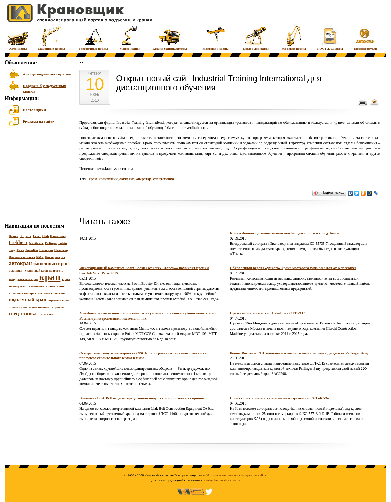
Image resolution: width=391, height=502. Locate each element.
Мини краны (130, 37)
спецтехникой (90, 158)
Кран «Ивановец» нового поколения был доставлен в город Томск (284, 233)
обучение (126, 179)
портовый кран (58, 300)
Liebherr (18, 242)
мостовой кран (48, 293)
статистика (45, 314)
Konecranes (58, 236)
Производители (365, 37)
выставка (15, 270)
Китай (49, 257)
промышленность (41, 307)
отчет (63, 293)
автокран (20, 263)
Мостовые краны (216, 37)
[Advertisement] (35, 177)
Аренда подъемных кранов (47, 74)
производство (18, 307)
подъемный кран (27, 299)
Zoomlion (31, 250)
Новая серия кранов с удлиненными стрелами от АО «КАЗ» (279, 398)
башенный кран (51, 263)
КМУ (40, 257)
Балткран (46, 250)
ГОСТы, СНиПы (330, 37)
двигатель (56, 270)
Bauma (13, 236)
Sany (12, 250)
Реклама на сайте (38, 121)
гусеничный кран (36, 270)
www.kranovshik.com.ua (115, 169)
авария (60, 257)
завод (12, 279)
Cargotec (25, 236)
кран (50, 276)
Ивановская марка (22, 257)
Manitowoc (36, 243)
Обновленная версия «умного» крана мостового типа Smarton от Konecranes (293, 268)
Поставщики (34, 110)
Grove (37, 236)
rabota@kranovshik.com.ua (221, 480)
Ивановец (61, 250)
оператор (143, 179)
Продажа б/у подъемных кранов (44, 87)
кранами (357, 153)
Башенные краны (51, 37)
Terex (20, 250)
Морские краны (294, 37)
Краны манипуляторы (170, 37)
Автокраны (18, 37)
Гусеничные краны (93, 37)
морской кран (26, 293)
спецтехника (23, 313)
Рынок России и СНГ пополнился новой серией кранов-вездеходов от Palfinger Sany (299, 353)
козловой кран (28, 279)
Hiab (45, 236)
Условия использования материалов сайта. (236, 475)
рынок (59, 307)
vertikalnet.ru (196, 128)
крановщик (37, 286)
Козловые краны (256, 37)
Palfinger (51, 243)
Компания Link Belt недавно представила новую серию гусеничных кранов (141, 398)
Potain (62, 243)
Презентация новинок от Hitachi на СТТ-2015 (267, 313)
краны (50, 286)
